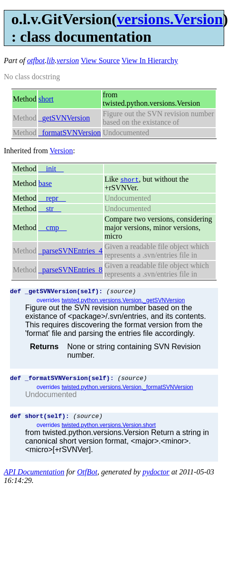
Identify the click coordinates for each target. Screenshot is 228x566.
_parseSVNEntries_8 (70, 270)
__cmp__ (52, 227)
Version (61, 151)
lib (51, 60)
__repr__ (52, 198)
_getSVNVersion (64, 118)
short (46, 99)
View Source (100, 60)
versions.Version (170, 19)
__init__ (51, 169)
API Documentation (34, 476)
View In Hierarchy (150, 60)
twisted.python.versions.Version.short (109, 429)
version (68, 60)
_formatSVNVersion (69, 133)
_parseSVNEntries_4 (70, 251)
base (45, 183)
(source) (121, 292)
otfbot (36, 60)
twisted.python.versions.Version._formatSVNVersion (127, 390)
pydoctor (156, 476)
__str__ (49, 208)
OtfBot (87, 476)
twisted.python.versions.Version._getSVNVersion (123, 301)
